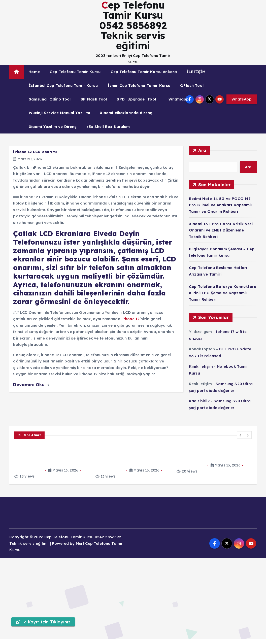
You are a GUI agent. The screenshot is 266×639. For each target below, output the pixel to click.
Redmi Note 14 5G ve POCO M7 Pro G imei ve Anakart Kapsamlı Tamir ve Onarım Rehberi (220, 205)
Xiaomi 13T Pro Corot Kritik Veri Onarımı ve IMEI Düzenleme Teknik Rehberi (221, 230)
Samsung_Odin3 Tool (50, 99)
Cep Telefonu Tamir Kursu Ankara (144, 71)
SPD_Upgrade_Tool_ (138, 99)
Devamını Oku (31, 384)
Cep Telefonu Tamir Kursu (75, 71)
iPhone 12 (130, 318)
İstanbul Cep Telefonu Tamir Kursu (63, 85)
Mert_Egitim (29, 460)
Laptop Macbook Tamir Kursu (41, 486)
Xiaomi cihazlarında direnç (126, 112)
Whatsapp (179, 99)
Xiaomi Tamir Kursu (33, 447)
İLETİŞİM (196, 71)
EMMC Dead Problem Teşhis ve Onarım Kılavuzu (65, 550)
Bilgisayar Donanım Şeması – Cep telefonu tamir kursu (73, 492)
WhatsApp (241, 99)
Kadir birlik (199, 400)
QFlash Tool (192, 85)
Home (34, 71)
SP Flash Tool (94, 99)
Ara (202, 150)
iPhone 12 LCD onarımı (35, 152)
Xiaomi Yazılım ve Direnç (53, 126)
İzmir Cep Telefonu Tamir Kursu (139, 85)
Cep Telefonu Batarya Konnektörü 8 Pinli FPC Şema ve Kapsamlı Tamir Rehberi (222, 293)
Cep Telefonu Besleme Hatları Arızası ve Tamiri (65, 511)
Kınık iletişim (201, 366)
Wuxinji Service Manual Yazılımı (59, 112)
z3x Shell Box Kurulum (108, 126)
